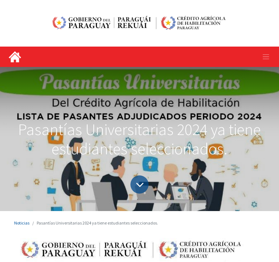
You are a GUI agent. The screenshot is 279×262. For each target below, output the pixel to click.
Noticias (21, 223)
